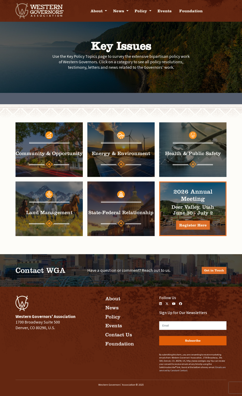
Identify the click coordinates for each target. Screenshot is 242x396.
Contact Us (118, 335)
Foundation (191, 10)
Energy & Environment (121, 153)
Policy (141, 10)
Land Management (49, 212)
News (119, 10)
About (97, 10)
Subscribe (193, 340)
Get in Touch (214, 270)
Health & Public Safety (193, 153)
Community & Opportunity (49, 153)
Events (164, 10)
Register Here (193, 225)
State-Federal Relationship (121, 212)
